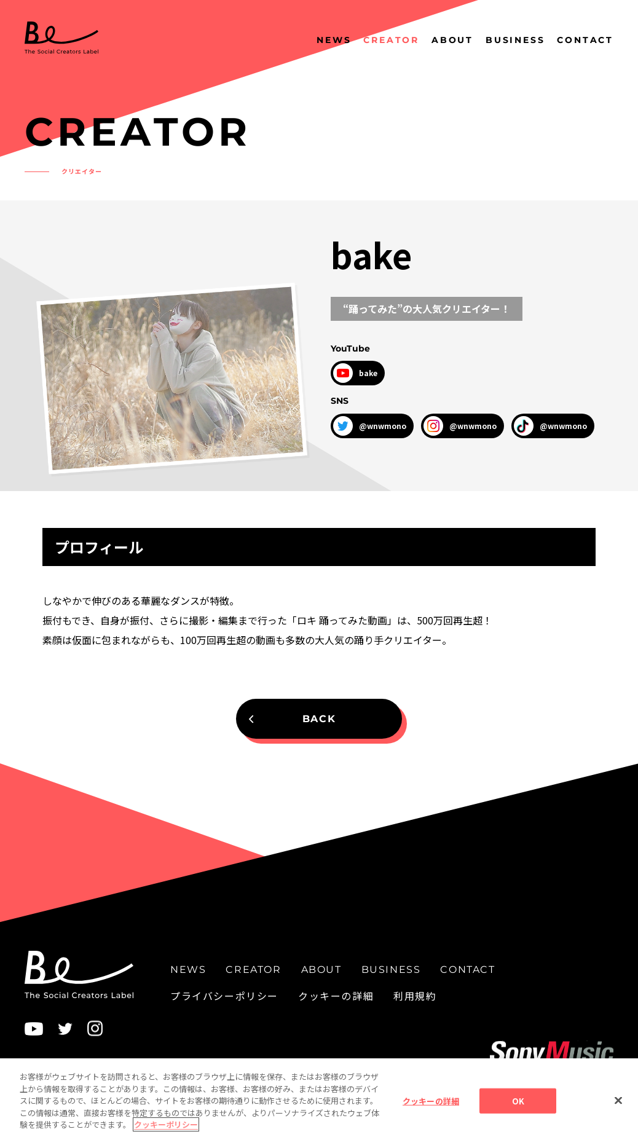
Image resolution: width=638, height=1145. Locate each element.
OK (518, 1107)
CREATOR (391, 39)
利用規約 (414, 995)
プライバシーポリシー (224, 995)
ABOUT (452, 39)
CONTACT (585, 39)
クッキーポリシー (166, 1131)
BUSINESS (515, 39)
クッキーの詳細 (336, 995)
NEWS (334, 39)
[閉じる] (618, 1106)
